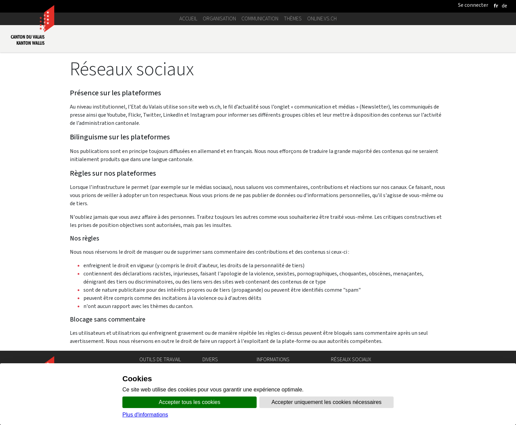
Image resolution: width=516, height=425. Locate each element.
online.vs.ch (322, 18)
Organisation (219, 18)
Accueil (188, 18)
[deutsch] (504, 5)
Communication (259, 18)
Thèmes (293, 18)
